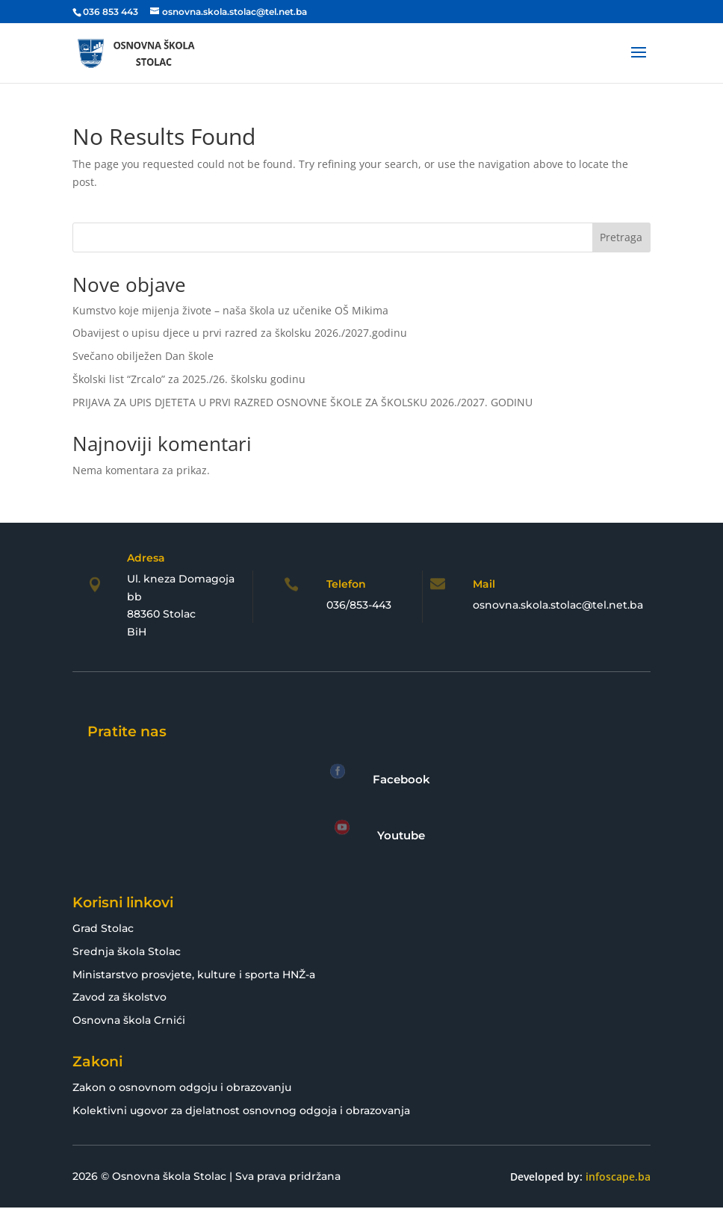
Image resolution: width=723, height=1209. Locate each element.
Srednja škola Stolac (126, 951)
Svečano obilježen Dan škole (143, 356)
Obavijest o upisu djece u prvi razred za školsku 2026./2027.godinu (239, 333)
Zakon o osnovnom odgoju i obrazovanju (181, 1087)
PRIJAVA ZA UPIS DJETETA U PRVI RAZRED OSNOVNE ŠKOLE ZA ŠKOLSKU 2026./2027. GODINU (302, 402)
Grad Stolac (103, 928)
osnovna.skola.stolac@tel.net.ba (558, 605)
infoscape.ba (618, 1176)
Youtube (401, 835)
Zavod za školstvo (119, 997)
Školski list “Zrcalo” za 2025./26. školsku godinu (188, 379)
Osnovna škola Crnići (128, 1020)
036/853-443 (358, 605)
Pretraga (621, 237)
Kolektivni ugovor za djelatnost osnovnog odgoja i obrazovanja (241, 1110)
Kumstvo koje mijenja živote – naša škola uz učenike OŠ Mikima (230, 310)
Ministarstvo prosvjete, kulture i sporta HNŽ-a (193, 974)
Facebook (401, 779)
